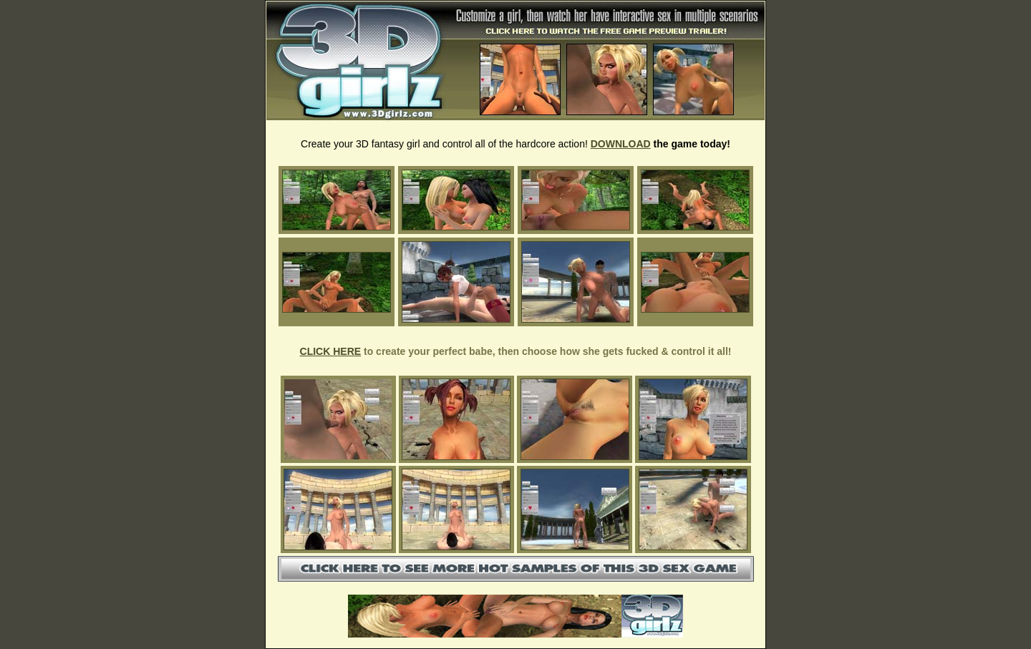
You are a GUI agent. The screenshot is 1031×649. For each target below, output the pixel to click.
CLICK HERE (331, 351)
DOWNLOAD (621, 144)
